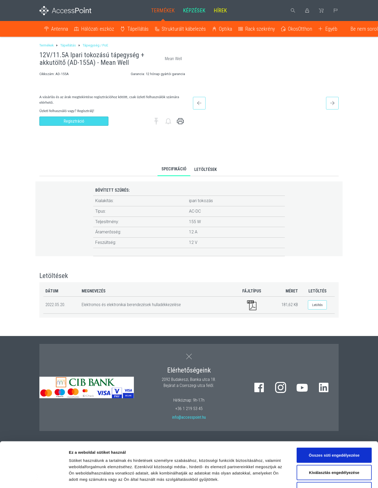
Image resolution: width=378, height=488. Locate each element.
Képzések (194, 10)
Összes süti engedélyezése (334, 413)
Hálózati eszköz (97, 29)
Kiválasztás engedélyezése (334, 430)
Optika (225, 29)
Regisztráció (74, 121)
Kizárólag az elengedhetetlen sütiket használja (334, 450)
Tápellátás (138, 29)
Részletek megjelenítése (298, 477)
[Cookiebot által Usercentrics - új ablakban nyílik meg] (34, 478)
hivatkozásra (160, 449)
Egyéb (331, 29)
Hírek (220, 10)
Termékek (163, 10)
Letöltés (317, 305)
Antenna (59, 29)
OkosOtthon (300, 29)
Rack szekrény (260, 29)
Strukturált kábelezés (184, 29)
